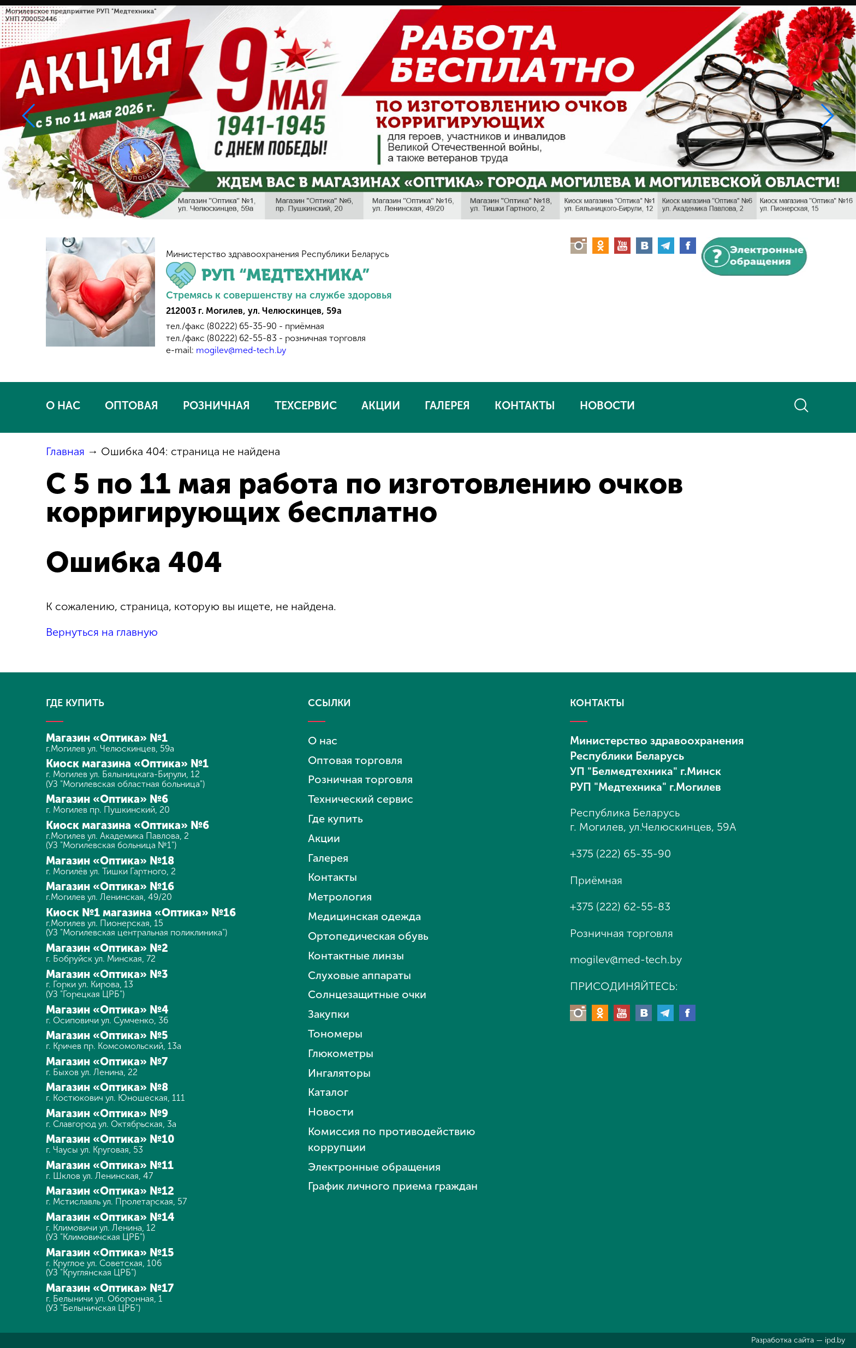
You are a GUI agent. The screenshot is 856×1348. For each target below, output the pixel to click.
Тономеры (335, 1026)
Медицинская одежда (365, 911)
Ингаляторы (339, 1064)
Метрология (340, 892)
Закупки (329, 1006)
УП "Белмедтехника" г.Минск (645, 770)
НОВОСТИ (607, 405)
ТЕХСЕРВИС (306, 405)
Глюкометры (341, 1045)
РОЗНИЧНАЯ (216, 405)
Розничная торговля (360, 777)
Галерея (328, 854)
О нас (323, 739)
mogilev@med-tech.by (241, 350)
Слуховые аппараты (360, 968)
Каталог (328, 1083)
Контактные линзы (356, 949)
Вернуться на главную (102, 632)
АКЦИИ (380, 405)
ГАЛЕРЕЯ (447, 405)
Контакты (333, 873)
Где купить (335, 815)
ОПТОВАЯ (131, 405)
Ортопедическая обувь (368, 930)
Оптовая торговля (355, 758)
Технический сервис (360, 796)
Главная (65, 451)
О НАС (63, 405)
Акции (324, 835)
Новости (331, 1102)
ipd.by (835, 1340)
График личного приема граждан (394, 1175)
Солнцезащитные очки (367, 987)
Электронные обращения (375, 1155)
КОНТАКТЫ (525, 405)
